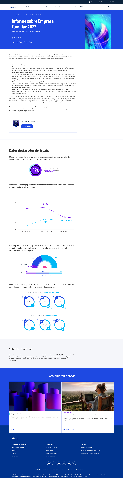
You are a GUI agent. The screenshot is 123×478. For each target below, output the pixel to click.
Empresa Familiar (17, 414)
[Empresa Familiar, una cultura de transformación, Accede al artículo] (69, 429)
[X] (54, 463)
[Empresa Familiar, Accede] (14, 429)
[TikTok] (74, 463)
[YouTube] (59, 463)
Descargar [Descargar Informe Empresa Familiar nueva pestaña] (28, 126)
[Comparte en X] (26, 42)
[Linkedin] (49, 463)
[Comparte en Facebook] (31, 42)
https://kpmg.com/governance (79, 476)
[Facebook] (69, 463)
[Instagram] (64, 463)
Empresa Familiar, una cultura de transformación (80, 415)
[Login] (92, 2)
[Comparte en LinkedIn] (21, 42)
